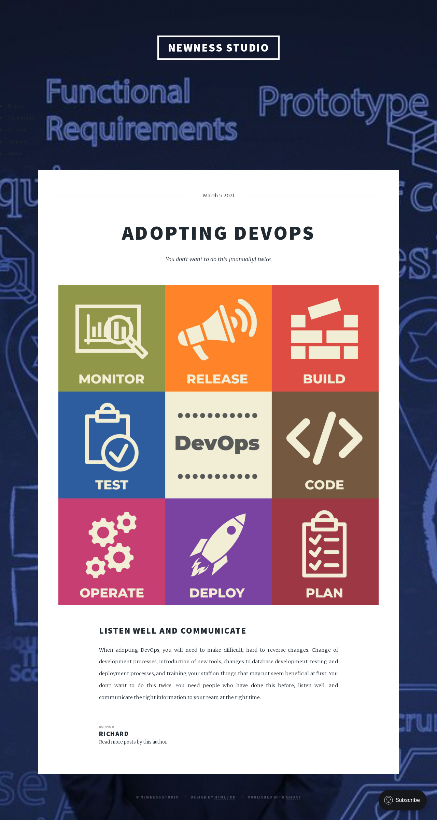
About (15, 154)
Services (17, 130)
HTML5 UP (225, 797)
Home (15, 106)
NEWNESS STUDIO (218, 48)
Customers (21, 118)
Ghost (293, 797)
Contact (17, 142)
